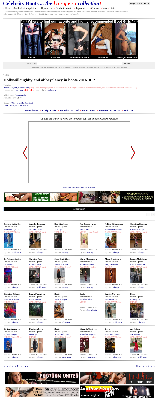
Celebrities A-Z (63, 8)
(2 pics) (118, 232)
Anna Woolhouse (61, 334)
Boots (57, 294)
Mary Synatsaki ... (113, 259)
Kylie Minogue (60, 299)
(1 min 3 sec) (92, 232)
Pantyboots (92, 310)
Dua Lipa (58, 229)
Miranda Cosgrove (87, 334)
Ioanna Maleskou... (138, 259)
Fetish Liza (103, 57)
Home (8, 8)
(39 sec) (14, 267)
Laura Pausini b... (37, 294)
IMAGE (108, 267)
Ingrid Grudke (86, 299)
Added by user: (9, 95)
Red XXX (32, 57)
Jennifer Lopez (35, 229)
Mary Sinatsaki (111, 264)
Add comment (79, 209)
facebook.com (23, 88)
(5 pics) (118, 302)
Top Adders (81, 8)
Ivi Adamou (9, 264)
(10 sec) (14, 302)
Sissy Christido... (62, 259)
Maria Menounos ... (88, 259)
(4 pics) (17, 232)
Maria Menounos (87, 264)
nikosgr (40, 252)
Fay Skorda (84, 229)
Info (104, 8)
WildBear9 (16, 252)
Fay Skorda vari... (88, 224)
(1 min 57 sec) (16, 337)
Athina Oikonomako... (114, 229)
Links (112, 8)
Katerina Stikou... (12, 294)
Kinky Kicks (49, 110)
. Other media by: (41, 90)
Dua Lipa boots (61, 224)
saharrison (66, 357)
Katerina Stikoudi (11, 299)
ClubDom (55, 57)
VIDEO (57, 232)
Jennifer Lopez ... (37, 224)
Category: (7, 103)
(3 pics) (42, 232)
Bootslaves (31, 110)
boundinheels (20, 95)
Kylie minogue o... (12, 329)
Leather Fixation (109, 110)
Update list (46, 8)
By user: (8, 252)
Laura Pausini (35, 299)
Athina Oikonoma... (114, 224)
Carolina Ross (35, 259)
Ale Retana (135, 329)
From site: (7, 98)
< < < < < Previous (16, 366)
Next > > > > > (145, 366)
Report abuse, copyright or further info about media (79, 187)
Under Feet (88, 110)
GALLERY (9, 232)
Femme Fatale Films (79, 57)
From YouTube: (9, 90)
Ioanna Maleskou (137, 264)
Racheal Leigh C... (12, 224)
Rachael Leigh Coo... (13, 229)
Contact (95, 8)
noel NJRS (20, 90)
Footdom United (69, 110)
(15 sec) (64, 232)
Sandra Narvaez (112, 294)
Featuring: (7, 85)
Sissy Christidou (61, 264)
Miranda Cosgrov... (88, 329)
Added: (7, 249)
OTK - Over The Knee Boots (22, 103)
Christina (66, 322)
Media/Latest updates (25, 8)
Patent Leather (8, 105)
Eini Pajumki (135, 299)
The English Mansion (126, 57)
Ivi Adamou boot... (12, 259)
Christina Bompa (137, 229)
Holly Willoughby (10, 88)
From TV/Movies (22, 105)
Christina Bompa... (138, 224)
